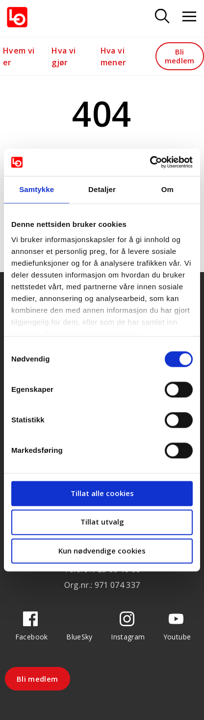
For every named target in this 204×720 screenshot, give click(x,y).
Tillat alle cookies (102, 493)
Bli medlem (180, 56)
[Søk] (162, 17)
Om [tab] (167, 189)
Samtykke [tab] (36, 189)
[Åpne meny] (189, 17)
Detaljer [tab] (102, 189)
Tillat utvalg (102, 522)
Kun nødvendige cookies (102, 550)
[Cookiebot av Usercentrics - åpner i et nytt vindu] (150, 162)
